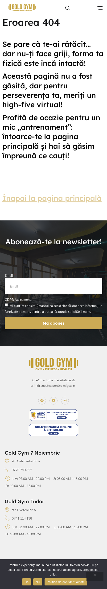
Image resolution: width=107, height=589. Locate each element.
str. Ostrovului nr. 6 (22, 461)
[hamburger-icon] (99, 8)
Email (9, 275)
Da (27, 582)
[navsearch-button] (68, 8)
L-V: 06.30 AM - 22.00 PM (27, 527)
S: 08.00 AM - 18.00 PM (71, 479)
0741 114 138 (18, 518)
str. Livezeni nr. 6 (20, 510)
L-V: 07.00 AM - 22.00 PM (27, 479)
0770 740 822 (18, 470)
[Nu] (94, 576)
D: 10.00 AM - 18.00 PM (23, 486)
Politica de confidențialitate (66, 582)
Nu (38, 582)
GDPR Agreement (18, 299)
